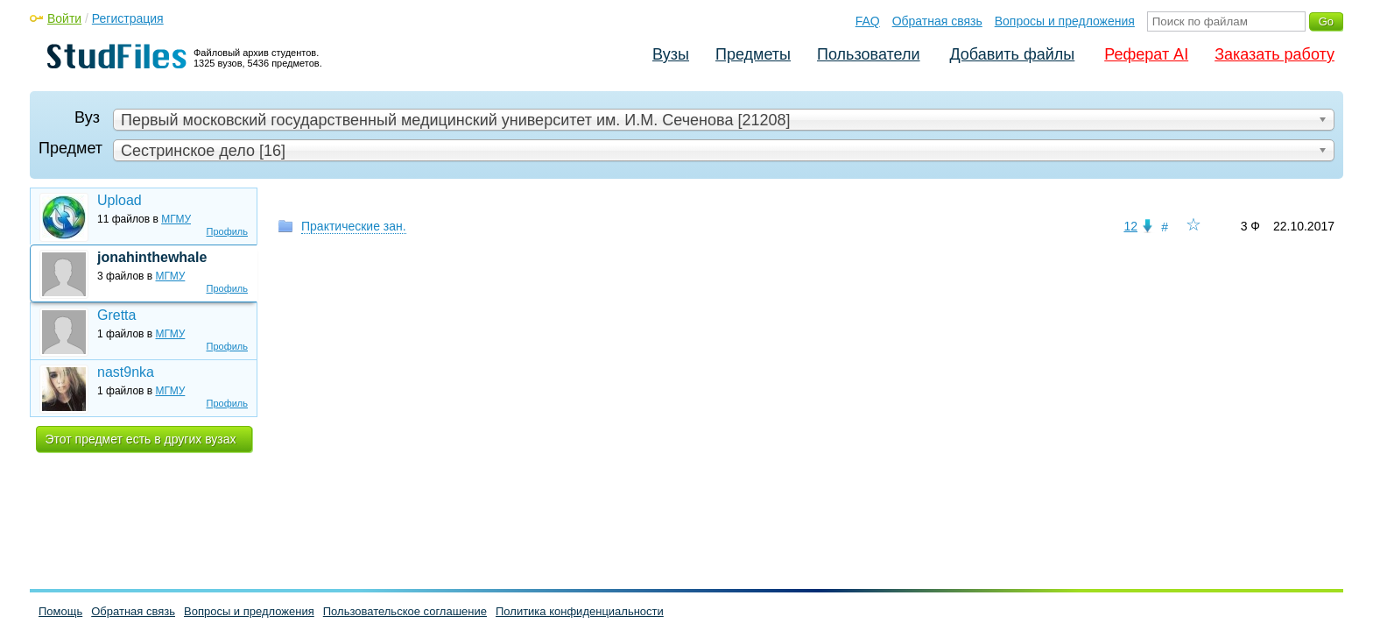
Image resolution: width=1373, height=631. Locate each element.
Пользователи (868, 54)
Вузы (670, 54)
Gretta (116, 315)
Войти (64, 18)
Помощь (60, 611)
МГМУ (176, 219)
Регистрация (128, 18)
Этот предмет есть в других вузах (141, 439)
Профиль (228, 231)
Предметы (753, 54)
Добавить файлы (1011, 54)
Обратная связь (937, 21)
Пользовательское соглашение (405, 611)
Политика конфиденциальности (580, 611)
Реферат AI (1146, 54)
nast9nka (125, 372)
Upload (119, 200)
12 (1130, 226)
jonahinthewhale (152, 257)
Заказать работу (1274, 54)
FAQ (867, 21)
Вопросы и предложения (1065, 21)
